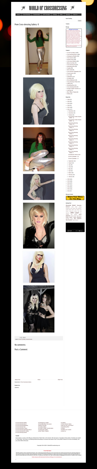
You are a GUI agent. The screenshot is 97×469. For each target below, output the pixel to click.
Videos (63, 428)
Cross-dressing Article (72, 86)
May (70, 168)
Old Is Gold (69, 69)
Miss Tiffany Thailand (43, 431)
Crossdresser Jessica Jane (74, 154)
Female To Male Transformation (45, 428)
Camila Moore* (68, 209)
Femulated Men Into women (45, 424)
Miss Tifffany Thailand (72, 92)
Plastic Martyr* (69, 217)
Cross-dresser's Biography (73, 71)
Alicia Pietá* (74, 206)
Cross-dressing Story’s (21, 424)
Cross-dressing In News (72, 81)
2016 (68, 186)
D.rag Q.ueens (70, 73)
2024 (68, 103)
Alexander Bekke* (71, 205)
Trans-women (70, 57)
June (70, 166)
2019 (68, 181)
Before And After (70, 63)
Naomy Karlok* (73, 215)
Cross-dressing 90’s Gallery (22, 431)
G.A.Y (68, 74)
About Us (63, 431)
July (70, 164)
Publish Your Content (66, 429)
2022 (68, 107)
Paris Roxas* (79, 215)
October (70, 114)
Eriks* (73, 209)
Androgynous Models (71, 56)
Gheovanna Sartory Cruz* (74, 211)
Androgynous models (43, 422)
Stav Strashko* (69, 219)
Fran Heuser (77, 209)
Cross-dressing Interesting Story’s (24, 429)
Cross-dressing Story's (72, 54)
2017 (68, 185)
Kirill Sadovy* (74, 214)
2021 (68, 109)
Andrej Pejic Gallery (43, 429)
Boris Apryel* (72, 208)
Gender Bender (29, 339)
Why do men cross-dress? (67, 425)
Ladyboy (63, 422)
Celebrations (70, 76)
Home (39, 379)
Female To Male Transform (73, 88)
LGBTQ (68, 83)
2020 (68, 179)
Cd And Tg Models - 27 (73, 158)
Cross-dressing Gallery (21, 422)
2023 (68, 105)
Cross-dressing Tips (71, 64)
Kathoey (69, 93)
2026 (68, 99)
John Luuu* (74, 213)
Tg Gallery (69, 78)
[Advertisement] (39, 397)
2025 (68, 101)
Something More (70, 85)
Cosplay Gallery (42, 426)
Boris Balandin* (78, 208)
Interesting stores (71, 66)
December (71, 110)
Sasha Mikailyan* (77, 217)
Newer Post (17, 379)
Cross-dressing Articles (22, 432)
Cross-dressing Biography (22, 425)
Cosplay (69, 68)
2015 (68, 188)
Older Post (60, 379)
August (70, 162)
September (71, 161)
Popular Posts (70, 59)
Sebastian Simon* (69, 218)
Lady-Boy (69, 90)
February (71, 174)
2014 (68, 190)
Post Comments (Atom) (26, 382)
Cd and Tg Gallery (22, 339)
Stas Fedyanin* (77, 218)
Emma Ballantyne (71, 80)
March (70, 172)
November (71, 112)
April (70, 170)
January (70, 176)
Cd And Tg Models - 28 (73, 156)
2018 (68, 183)
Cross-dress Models (71, 61)
